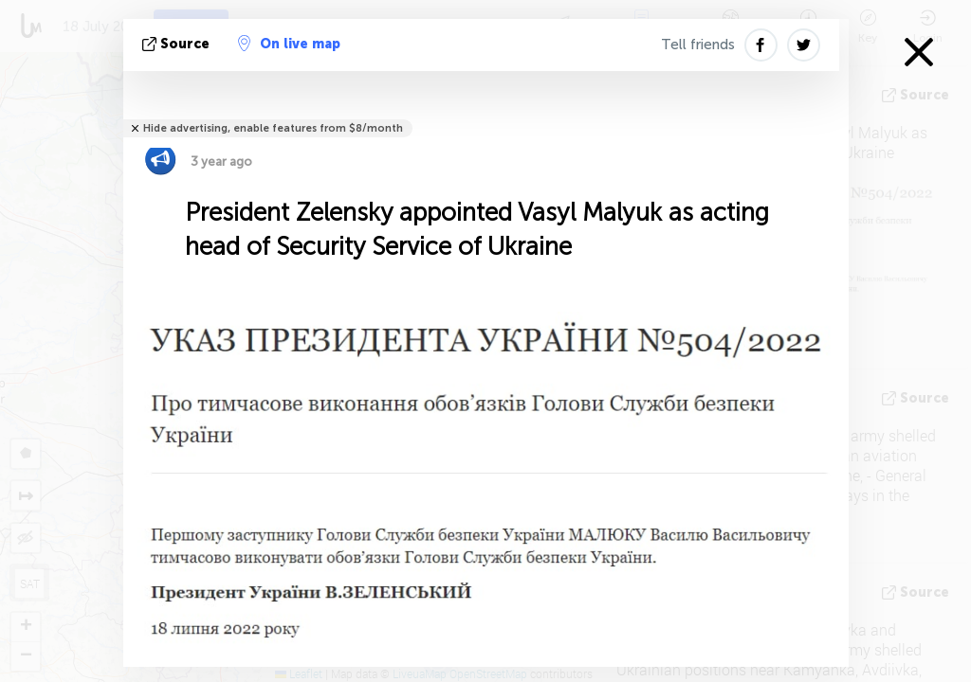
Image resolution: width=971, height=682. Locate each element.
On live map (289, 43)
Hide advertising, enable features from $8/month (273, 128)
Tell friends (698, 44)
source (178, 44)
